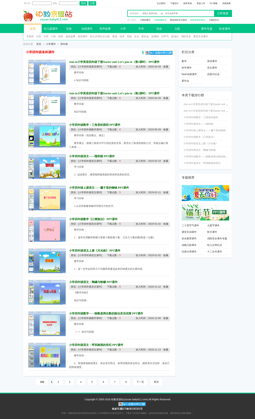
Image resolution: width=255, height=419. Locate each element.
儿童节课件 (213, 225)
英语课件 (212, 61)
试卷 (69, 28)
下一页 (140, 381)
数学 (184, 61)
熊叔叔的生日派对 (178, 20)
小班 (53, 36)
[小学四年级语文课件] (90, 161)
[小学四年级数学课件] (90, 129)
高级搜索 (226, 3)
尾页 (156, 381)
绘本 (122, 36)
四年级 (64, 44)
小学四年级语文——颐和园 (86, 156)
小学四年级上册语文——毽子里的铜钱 (93, 187)
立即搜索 (222, 13)
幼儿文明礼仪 (214, 245)
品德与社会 (213, 74)
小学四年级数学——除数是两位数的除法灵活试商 (100, 313)
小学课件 (51, 44)
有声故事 (105, 28)
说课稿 (155, 36)
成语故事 (70, 36)
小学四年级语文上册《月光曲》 (89, 250)
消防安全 (186, 36)
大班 (38, 36)
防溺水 (175, 36)
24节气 (165, 36)
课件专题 (206, 28)
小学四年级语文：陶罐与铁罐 (87, 282)
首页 (33, 28)
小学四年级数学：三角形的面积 (89, 124)
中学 (141, 28)
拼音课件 (83, 36)
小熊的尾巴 (145, 20)
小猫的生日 (214, 20)
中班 (46, 36)
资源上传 (201, 3)
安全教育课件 (189, 238)
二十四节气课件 (190, 225)
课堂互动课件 (200, 36)
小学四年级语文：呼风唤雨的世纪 (90, 344)
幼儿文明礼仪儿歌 (100, 36)
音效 (129, 36)
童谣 (114, 36)
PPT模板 (214, 3)
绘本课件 (224, 28)
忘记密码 (161, 3)
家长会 (145, 36)
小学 (123, 28)
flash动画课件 (189, 74)
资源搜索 (134, 13)
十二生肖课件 (214, 251)
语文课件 (212, 67)
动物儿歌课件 (189, 245)
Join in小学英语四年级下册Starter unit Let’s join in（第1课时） (109, 61)
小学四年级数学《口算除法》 (87, 219)
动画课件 (87, 28)
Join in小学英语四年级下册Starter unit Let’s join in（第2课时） (108, 93)
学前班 (30, 36)
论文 (136, 36)
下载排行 (174, 3)
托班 (60, 36)
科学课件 (187, 67)
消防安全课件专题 (217, 238)
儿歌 (177, 28)
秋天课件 (212, 232)
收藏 (165, 66)
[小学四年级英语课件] (90, 66)
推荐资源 (187, 3)
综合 (159, 28)
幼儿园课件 (51, 28)
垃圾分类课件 (189, 251)
